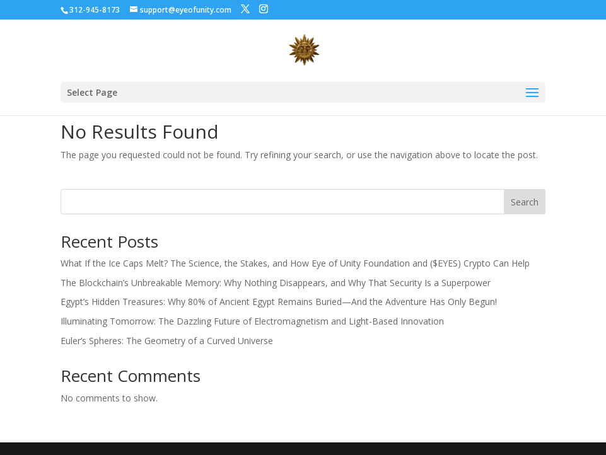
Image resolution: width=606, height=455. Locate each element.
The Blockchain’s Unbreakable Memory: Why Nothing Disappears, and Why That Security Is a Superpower (276, 283)
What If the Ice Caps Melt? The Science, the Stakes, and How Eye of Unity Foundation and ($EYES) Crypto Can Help (295, 263)
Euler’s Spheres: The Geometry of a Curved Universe (167, 341)
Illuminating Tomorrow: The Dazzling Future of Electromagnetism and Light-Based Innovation (252, 321)
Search (525, 202)
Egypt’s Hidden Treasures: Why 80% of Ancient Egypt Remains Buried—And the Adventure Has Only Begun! (279, 302)
